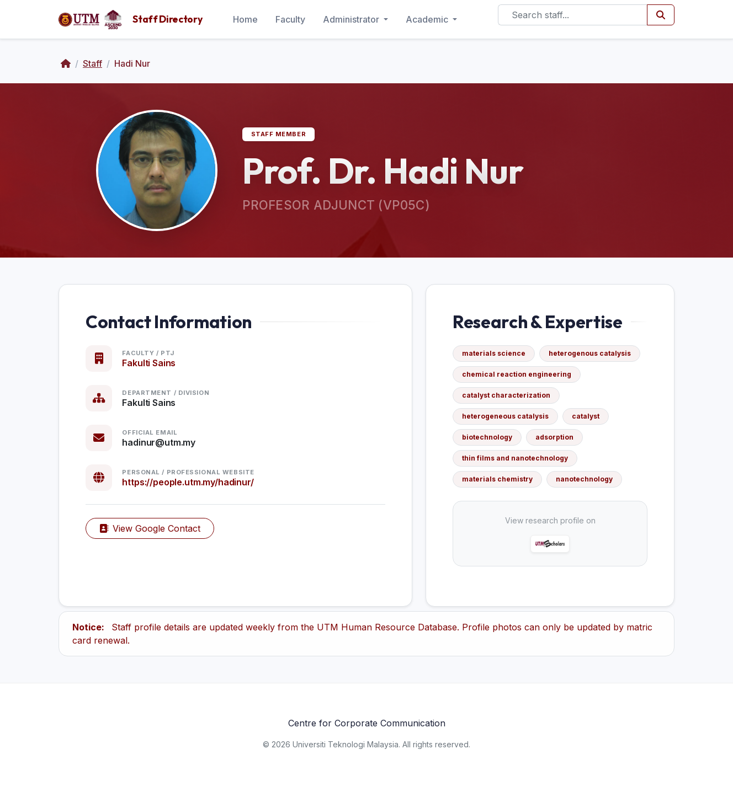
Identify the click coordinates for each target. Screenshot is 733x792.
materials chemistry (497, 479)
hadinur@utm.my (158, 442)
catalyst (585, 416)
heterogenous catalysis (590, 353)
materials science (493, 353)
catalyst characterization (506, 395)
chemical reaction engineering (516, 374)
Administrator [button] (352, 19)
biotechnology (487, 437)
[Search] (572, 14)
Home (245, 19)
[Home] (66, 63)
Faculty (290, 19)
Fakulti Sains (149, 362)
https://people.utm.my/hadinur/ (187, 482)
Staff (92, 63)
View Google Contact (149, 528)
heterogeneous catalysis (505, 416)
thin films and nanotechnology (515, 458)
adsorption (554, 437)
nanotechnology (584, 479)
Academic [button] (428, 19)
